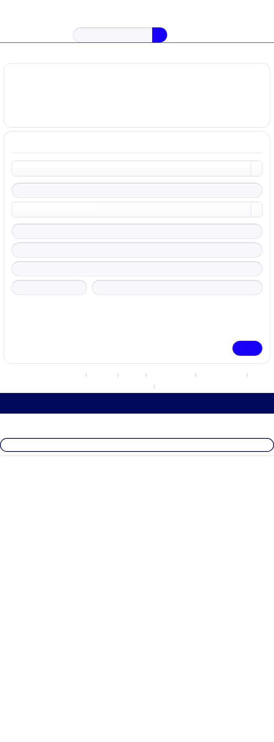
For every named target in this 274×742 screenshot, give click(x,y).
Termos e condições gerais (119, 398)
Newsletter (98, 385)
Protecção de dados (230, 385)
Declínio (94, 730)
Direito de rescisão (174, 385)
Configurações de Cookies (45, 385)
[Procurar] (157, 34)
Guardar (247, 357)
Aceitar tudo (172, 730)
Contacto (131, 385)
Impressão (174, 398)
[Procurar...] (120, 34)
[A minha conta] (238, 36)
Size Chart (137, 495)
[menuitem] (12, 34)
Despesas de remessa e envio (137, 542)
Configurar (131, 730)
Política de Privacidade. (115, 345)
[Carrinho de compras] (262, 36)
